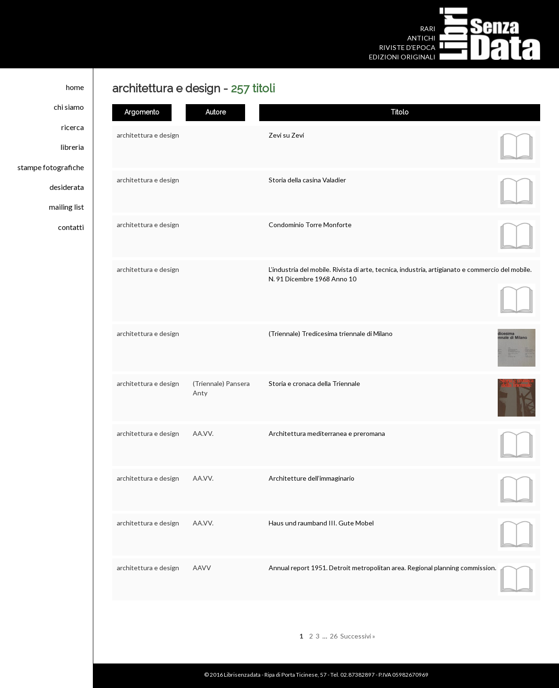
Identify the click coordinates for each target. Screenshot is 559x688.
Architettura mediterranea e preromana (327, 433)
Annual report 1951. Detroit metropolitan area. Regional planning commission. (382, 568)
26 (333, 636)
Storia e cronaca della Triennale (314, 383)
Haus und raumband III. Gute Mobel (321, 523)
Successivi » (357, 636)
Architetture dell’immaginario (311, 478)
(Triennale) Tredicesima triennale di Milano (331, 333)
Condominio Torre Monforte (310, 225)
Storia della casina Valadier (307, 180)
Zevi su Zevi (286, 135)
